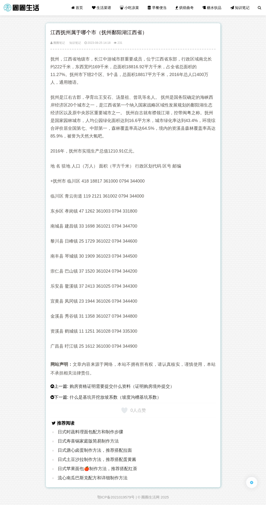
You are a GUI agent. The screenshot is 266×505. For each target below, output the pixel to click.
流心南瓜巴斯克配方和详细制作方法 (93, 477)
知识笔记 (240, 8)
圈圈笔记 (57, 43)
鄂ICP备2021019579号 (116, 497)
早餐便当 (157, 8)
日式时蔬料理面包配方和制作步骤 (90, 431)
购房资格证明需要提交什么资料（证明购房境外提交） (122, 386)
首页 (77, 8)
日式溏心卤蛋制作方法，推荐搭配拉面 (95, 450)
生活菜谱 (101, 8)
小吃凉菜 (129, 8)
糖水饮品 (211, 8)
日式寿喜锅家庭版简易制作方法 (88, 441)
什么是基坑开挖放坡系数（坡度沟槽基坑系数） (115, 397)
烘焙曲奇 (184, 8)
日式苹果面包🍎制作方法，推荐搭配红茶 (97, 468)
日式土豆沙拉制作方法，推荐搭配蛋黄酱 (97, 459)
